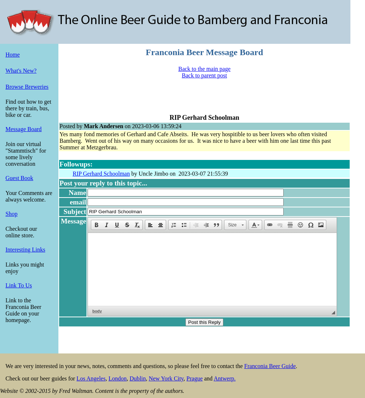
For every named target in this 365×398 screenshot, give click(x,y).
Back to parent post (204, 75)
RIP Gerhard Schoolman (101, 174)
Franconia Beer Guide (270, 366)
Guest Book (19, 178)
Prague (195, 378)
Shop (11, 214)
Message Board (23, 129)
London (117, 378)
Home (12, 54)
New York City (166, 378)
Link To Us (18, 285)
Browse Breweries (27, 87)
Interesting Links (25, 249)
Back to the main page (204, 69)
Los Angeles (91, 378)
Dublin (138, 378)
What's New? (20, 71)
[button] (96, 225)
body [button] (97, 311)
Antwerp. (224, 378)
